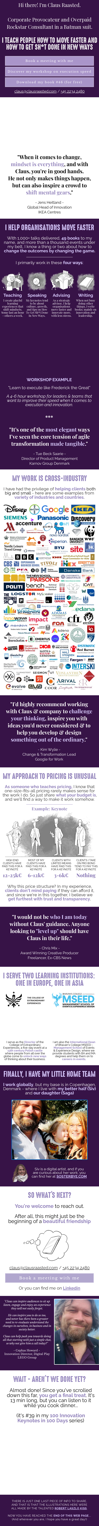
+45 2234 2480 (76, 1267)
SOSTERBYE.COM (71, 1176)
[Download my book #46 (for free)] (49, 82)
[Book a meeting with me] (49, 61)
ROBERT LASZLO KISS (71, 1508)
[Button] (73, 588)
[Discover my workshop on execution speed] (49, 71)
